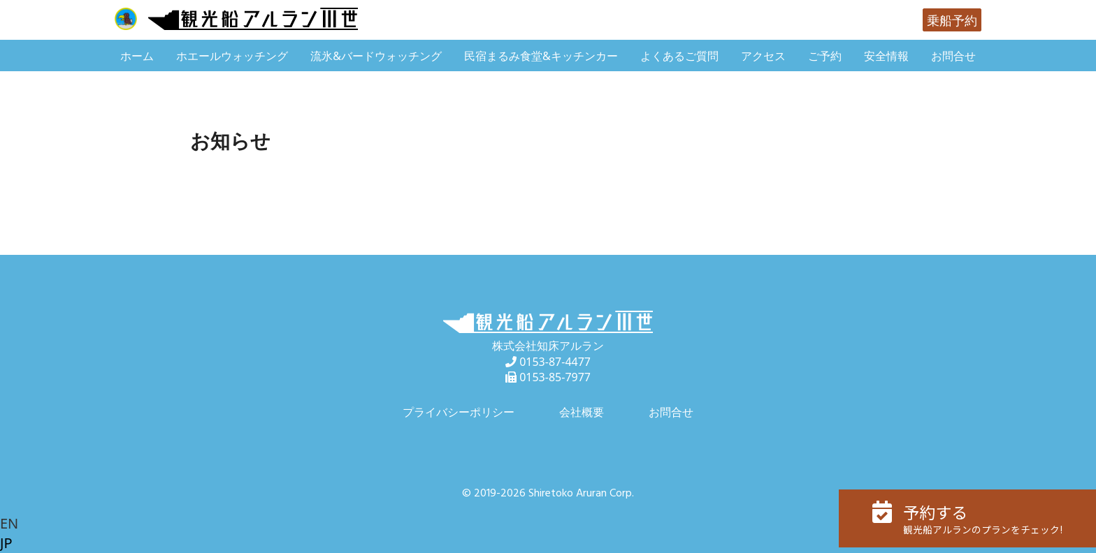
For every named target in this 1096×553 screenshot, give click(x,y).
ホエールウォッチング (232, 56)
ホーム (137, 56)
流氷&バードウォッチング (376, 56)
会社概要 (581, 412)
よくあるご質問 (679, 56)
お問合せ (953, 56)
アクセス (763, 56)
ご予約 (825, 56)
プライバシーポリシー (458, 412)
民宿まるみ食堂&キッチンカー (541, 56)
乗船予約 (952, 20)
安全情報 (886, 56)
